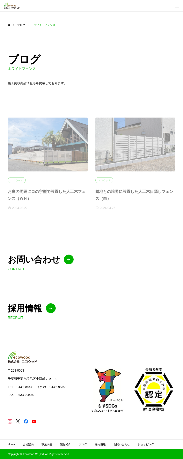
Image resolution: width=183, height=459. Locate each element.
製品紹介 (65, 444)
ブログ (83, 444)
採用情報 (100, 444)
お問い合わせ (121, 444)
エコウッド (17, 181)
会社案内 (28, 444)
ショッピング (146, 444)
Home (11, 444)
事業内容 (46, 444)
